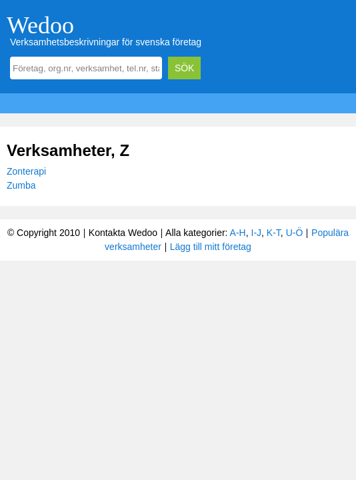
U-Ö (294, 232)
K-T (274, 232)
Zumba (21, 185)
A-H (238, 232)
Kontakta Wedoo (123, 232)
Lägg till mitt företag (210, 246)
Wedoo (40, 25)
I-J (256, 232)
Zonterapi (26, 171)
